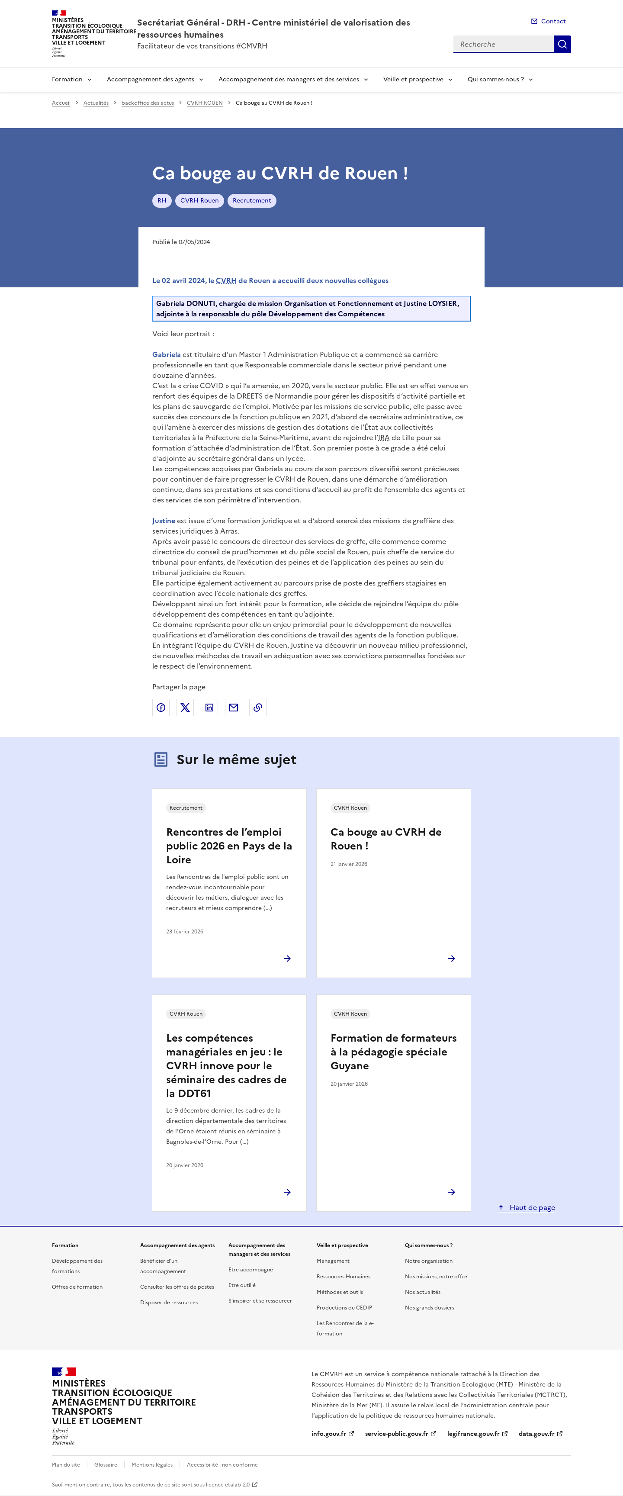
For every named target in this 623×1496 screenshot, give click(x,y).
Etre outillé (242, 1285)
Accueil (61, 103)
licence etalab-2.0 (228, 1485)
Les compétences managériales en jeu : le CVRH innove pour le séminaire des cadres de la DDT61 (226, 1065)
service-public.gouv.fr (396, 1433)
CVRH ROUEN (205, 103)
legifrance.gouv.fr (473, 1433)
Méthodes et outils (340, 1292)
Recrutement (252, 200)
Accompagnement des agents (150, 79)
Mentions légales (152, 1465)
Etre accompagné (250, 1270)
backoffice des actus (148, 103)
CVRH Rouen (199, 200)
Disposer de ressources (169, 1302)
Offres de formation (77, 1287)
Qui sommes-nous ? (496, 79)
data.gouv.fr (537, 1433)
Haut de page (531, 1207)
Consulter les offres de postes (177, 1287)
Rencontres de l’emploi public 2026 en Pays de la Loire (229, 846)
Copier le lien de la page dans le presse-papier (258, 707)
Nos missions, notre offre (436, 1276)
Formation (67, 79)
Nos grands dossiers (429, 1308)
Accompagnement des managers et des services (288, 79)
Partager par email (233, 707)
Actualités (96, 103)
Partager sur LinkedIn (209, 707)
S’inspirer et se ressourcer (260, 1301)
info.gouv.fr (329, 1433)
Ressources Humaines (343, 1276)
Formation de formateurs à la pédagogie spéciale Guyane (394, 1052)
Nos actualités (422, 1292)
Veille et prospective (413, 79)
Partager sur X (185, 707)
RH (162, 200)
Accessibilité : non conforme (222, 1465)
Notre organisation (429, 1261)
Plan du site (66, 1465)
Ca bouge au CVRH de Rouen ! (386, 839)
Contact (553, 21)
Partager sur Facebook (161, 707)
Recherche (562, 44)
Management (333, 1261)
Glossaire (105, 1465)
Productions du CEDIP (344, 1308)
